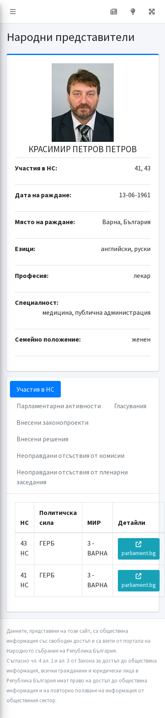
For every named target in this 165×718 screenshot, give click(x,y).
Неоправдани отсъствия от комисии (70, 455)
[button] (12, 11)
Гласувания (130, 406)
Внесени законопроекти (52, 422)
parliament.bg (139, 549)
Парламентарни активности (59, 406)
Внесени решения (42, 439)
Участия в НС (35, 389)
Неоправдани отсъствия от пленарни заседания (72, 477)
